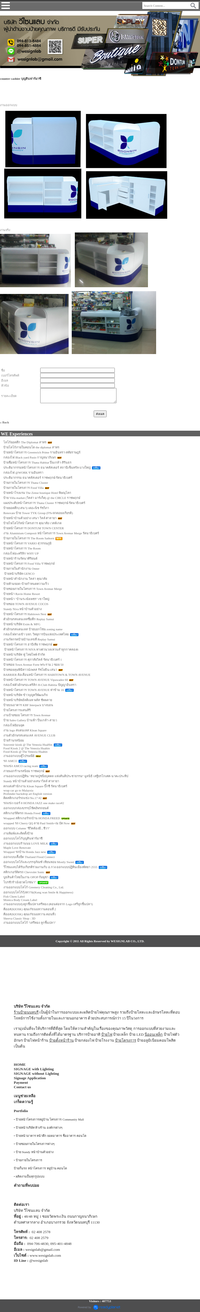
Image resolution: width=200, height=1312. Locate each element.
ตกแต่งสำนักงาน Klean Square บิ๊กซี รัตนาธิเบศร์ (35, 786)
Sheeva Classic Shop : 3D (19, 918)
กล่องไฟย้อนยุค (13, 725)
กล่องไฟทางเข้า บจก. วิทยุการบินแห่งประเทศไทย (36, 634)
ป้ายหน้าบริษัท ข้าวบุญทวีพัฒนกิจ (25, 695)
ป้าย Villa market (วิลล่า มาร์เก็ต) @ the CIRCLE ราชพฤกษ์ (41, 497)
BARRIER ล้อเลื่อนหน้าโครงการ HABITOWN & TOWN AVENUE (46, 674)
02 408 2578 (41, 1232)
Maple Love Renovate (17, 847)
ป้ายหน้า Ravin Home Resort (21, 593)
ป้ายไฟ (106, 1034)
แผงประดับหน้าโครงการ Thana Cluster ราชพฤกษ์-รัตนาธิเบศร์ (44, 503)
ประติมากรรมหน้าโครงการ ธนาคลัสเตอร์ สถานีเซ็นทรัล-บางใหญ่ (47, 467)
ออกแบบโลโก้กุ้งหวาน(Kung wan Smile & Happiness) (38, 892)
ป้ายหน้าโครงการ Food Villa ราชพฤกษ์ (29, 563)
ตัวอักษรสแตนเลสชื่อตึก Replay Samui (28, 619)
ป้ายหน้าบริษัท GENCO (18, 573)
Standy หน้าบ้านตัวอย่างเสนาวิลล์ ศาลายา (31, 781)
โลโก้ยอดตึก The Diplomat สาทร (24, 442)
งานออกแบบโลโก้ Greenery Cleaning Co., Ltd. (33, 887)
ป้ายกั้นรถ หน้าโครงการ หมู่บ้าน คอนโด (40, 1168)
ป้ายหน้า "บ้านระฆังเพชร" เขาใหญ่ (26, 599)
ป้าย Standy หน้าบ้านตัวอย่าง (34, 1152)
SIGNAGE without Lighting (36, 1073)
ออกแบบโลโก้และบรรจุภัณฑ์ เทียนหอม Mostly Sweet (38, 862)
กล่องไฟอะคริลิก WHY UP (21, 553)
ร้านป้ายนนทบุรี (26, 1012)
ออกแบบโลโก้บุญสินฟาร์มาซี (22, 838)
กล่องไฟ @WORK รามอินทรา (23, 472)
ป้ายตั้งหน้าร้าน (61, 1040)
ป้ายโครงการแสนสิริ (17, 710)
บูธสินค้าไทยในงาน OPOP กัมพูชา (25, 877)
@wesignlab (38, 1260)
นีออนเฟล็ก (154, 1034)
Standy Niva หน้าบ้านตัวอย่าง (22, 609)
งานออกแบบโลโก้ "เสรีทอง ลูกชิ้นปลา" (29, 922)
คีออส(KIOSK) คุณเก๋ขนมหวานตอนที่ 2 (29, 909)
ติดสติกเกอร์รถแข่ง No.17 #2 (22, 798)
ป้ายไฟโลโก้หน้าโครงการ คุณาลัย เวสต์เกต (32, 523)
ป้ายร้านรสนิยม (13, 740)
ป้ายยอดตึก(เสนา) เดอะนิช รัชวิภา (26, 508)
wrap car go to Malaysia (18, 790)
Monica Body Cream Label (20, 900)
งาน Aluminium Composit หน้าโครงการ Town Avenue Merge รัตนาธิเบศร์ (51, 533)
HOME (20, 1064)
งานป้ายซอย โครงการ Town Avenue (26, 715)
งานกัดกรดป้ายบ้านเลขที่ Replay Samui (29, 639)
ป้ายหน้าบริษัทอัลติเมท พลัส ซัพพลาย (27, 700)
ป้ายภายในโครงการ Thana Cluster (25, 482)
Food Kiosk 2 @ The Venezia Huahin (26, 748)
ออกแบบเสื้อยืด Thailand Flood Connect (29, 857)
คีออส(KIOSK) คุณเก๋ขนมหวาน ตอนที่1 (29, 914)
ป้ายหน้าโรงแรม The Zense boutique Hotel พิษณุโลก (37, 492)
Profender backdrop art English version (27, 793)
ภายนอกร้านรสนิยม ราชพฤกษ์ (23, 771)
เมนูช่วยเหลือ (24, 1096)
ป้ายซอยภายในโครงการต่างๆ (35, 1144)
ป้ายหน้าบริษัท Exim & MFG (21, 624)
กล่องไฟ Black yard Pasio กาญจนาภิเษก (29, 457)
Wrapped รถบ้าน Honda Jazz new (24, 852)
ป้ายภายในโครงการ (29, 1160)
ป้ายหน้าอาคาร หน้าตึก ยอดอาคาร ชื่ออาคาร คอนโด (51, 1135)
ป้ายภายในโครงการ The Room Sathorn (28, 538)
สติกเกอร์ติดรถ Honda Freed (22, 813)
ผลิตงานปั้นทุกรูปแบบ (30, 1176)
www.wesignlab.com (45, 1255)
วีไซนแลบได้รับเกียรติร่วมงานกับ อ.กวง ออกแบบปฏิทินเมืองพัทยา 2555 (50, 867)
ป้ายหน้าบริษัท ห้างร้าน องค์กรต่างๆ (39, 1127)
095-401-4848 (61, 1244)
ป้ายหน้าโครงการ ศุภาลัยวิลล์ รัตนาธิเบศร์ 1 (32, 659)
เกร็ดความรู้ (23, 1102)
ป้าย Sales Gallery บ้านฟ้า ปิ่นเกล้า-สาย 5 (30, 720)
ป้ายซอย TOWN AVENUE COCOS (25, 604)
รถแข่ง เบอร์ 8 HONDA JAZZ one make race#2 (33, 803)
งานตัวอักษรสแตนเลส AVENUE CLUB (29, 735)
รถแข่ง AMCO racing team (20, 766)
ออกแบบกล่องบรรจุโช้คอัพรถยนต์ (26, 808)
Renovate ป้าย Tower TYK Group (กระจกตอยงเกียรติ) (38, 513)
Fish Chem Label (14, 896)
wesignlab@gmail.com (42, 1249)
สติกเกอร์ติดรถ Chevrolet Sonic (23, 872)
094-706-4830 (38, 1244)
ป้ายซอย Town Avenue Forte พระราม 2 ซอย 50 (33, 664)
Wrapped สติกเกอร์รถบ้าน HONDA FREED (31, 818)
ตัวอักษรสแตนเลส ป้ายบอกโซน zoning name (32, 629)
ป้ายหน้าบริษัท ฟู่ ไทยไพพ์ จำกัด (24, 654)
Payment (21, 1082)
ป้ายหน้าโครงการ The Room (22, 548)
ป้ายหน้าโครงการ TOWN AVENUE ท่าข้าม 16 (33, 690)
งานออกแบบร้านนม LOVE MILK (25, 843)
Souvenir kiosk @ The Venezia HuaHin (27, 744)
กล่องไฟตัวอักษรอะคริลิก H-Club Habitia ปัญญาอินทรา (39, 684)
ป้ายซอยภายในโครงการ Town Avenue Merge (32, 588)
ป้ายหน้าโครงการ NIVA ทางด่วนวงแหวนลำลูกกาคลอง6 (40, 649)
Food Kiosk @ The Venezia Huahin (25, 751)
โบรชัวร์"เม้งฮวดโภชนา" (19, 882)
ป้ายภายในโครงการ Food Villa (23, 487)
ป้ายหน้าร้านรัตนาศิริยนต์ (20, 558)
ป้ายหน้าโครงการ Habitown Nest (24, 614)
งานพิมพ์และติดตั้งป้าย (18, 833)
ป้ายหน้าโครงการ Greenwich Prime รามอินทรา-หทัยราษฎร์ (41, 452)
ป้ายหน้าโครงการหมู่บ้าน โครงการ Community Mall (50, 1119)
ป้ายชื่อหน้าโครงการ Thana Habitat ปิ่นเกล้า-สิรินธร (37, 462)
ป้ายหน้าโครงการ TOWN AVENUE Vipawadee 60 (35, 679)
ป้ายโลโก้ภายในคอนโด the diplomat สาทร (31, 447)
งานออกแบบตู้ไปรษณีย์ (18, 755)
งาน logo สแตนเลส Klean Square (25, 730)
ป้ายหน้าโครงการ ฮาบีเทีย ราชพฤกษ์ (27, 644)
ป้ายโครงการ (125, 1040)
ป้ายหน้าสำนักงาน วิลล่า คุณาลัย (25, 578)
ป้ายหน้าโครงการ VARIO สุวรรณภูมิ (27, 543)
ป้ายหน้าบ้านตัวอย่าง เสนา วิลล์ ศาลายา (30, 518)
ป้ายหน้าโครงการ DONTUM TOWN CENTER (33, 528)
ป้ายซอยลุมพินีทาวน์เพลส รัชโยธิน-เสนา (30, 669)
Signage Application (30, 1078)
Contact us (22, 1087)
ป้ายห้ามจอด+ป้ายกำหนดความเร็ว (26, 583)
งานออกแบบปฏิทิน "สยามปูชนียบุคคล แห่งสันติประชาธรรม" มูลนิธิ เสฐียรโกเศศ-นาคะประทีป (65, 776)
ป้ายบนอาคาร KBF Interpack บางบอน (28, 705)
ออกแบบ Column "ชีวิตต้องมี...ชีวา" (26, 828)
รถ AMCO (10, 761)
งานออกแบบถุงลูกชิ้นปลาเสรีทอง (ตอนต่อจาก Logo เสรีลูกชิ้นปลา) (48, 904)
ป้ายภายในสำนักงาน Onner (21, 568)
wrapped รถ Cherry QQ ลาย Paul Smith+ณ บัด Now (36, 823)
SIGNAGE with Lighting (34, 1069)
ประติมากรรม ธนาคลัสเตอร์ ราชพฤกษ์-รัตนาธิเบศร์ (37, 477)
